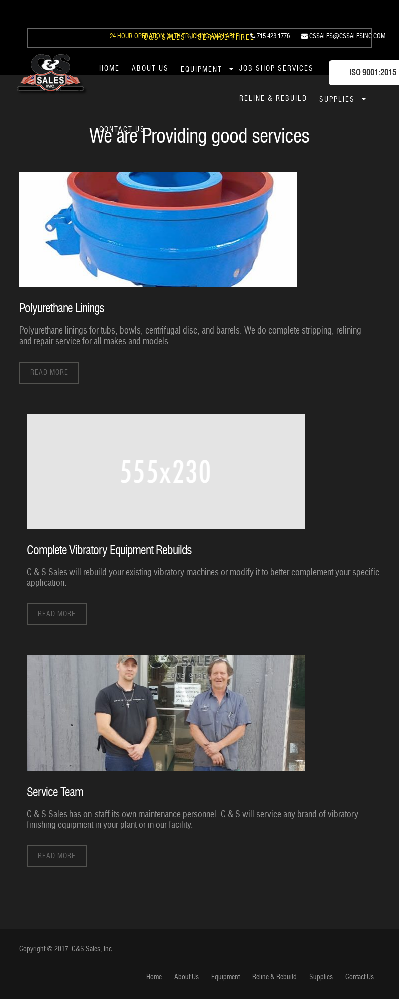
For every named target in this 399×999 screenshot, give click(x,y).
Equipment (201, 69)
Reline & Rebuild (274, 98)
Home (110, 68)
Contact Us (123, 129)
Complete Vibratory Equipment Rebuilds (109, 549)
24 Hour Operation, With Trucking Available (174, 36)
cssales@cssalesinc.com (344, 36)
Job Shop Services (277, 68)
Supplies (337, 99)
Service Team (55, 791)
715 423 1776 (270, 36)
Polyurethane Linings (62, 308)
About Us (150, 68)
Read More (49, 372)
